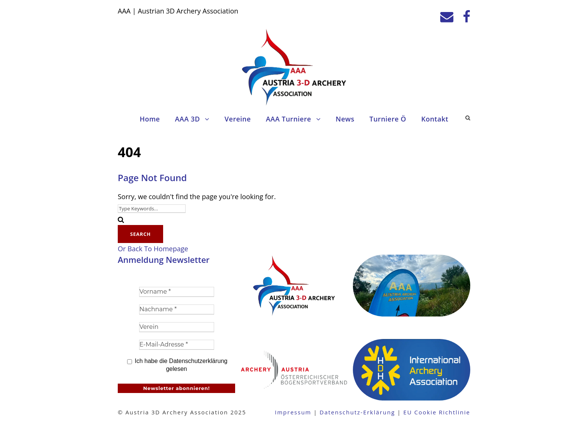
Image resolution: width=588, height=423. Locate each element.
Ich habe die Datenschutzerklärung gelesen (177, 365)
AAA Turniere (288, 118)
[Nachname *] (176, 309)
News (345, 118)
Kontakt (434, 118)
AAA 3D (187, 118)
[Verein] (176, 327)
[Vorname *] (176, 292)
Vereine (238, 118)
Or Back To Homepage (153, 248)
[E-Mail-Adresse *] (176, 345)
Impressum (293, 412)
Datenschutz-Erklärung (357, 412)
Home (150, 118)
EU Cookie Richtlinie (437, 412)
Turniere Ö (387, 118)
